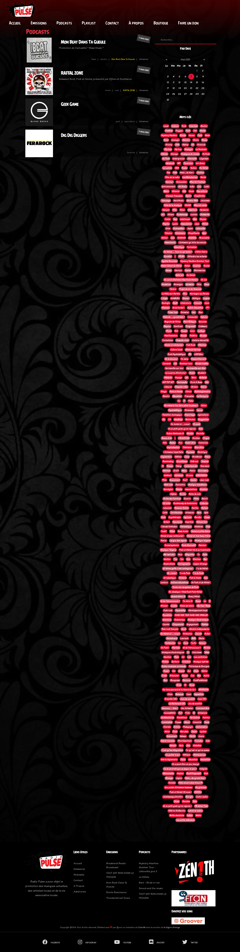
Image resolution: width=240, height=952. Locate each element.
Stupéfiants (193, 233)
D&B (177, 168)
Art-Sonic (200, 163)
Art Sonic (182, 186)
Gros (178, 685)
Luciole (194, 214)
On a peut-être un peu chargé (185, 764)
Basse (172, 442)
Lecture (164, 582)
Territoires (195, 717)
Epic (204, 233)
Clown (207, 517)
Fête (199, 284)
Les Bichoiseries (190, 177)
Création (186, 661)
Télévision (187, 447)
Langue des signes (178, 540)
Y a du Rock (198, 573)
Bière (166, 191)
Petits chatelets (177, 815)
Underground (178, 158)
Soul (166, 140)
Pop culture (202, 191)
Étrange (169, 778)
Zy (117, 927)
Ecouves (202, 321)
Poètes (205, 508)
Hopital (180, 773)
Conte (167, 219)
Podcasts (64, 23)
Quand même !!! (178, 596)
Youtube (198, 741)
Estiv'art (179, 275)
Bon (165, 680)
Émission (185, 312)
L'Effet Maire (201, 252)
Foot (175, 731)
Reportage (190, 415)
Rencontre (180, 484)
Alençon (165, 210)
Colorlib (142, 927)
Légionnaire (166, 456)
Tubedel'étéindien (169, 526)
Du (163, 419)
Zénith (192, 736)
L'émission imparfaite (173, 452)
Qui (189, 671)
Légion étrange (200, 564)
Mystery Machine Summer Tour (194, 261)
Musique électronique (198, 619)
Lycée (175, 224)
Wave (184, 470)
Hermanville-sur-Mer (196, 368)
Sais (205, 554)
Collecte (204, 503)
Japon (190, 228)
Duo (180, 442)
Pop (168, 172)
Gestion (203, 489)
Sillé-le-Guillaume (176, 810)
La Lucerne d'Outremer (175, 373)
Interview (193, 126)
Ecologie (175, 140)
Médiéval (199, 526)
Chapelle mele (182, 340)
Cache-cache (202, 796)
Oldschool (192, 210)
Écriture (175, 661)
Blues (204, 140)
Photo (168, 331)
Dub (195, 130)
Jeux (207, 303)
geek (118, 121)
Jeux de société (187, 699)
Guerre (187, 498)
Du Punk (165, 158)
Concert (197, 303)
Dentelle (200, 433)
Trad (208, 526)
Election (167, 657)
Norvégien (168, 489)
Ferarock (201, 144)
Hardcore (204, 210)
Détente (175, 191)
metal (107, 90)
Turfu (193, 643)
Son (200, 429)
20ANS (188, 205)
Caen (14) (202, 699)
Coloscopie (193, 317)
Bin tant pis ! (169, 554)
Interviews (196, 652)
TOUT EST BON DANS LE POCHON (120, 875)
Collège (201, 331)
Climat (188, 391)
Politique (196, 298)
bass (94, 59)
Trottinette (170, 643)
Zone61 (198, 633)
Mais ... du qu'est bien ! (195, 778)
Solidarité (204, 214)
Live (199, 186)
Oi (188, 652)
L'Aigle (164, 298)
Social (206, 265)
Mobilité (192, 238)
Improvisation (173, 447)
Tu (198, 554)
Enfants (203, 377)
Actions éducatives (179, 582)
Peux (180, 554)
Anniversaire (201, 727)
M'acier (164, 606)
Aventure (167, 619)
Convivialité (167, 722)
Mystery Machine (169, 135)
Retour (202, 643)
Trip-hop (167, 149)
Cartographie (184, 564)
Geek (191, 191)
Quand (181, 671)
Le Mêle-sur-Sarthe (171, 293)
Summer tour (186, 363)
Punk (188, 130)
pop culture (129, 121)
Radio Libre (190, 442)
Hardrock (170, 163)
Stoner (186, 298)
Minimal (166, 470)
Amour (173, 745)
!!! (194, 713)
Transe (170, 466)
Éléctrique (202, 452)
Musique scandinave (197, 484)
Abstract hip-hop (193, 349)
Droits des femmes (171, 498)
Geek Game (69, 104)
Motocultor (181, 182)
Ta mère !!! (187, 601)
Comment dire (202, 708)
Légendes (204, 158)
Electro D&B (192, 200)
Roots (183, 135)
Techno (193, 168)
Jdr (186, 377)
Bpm (199, 512)
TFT (207, 307)
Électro (166, 396)
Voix (164, 442)
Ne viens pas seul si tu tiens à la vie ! (179, 689)
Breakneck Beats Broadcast (116, 865)
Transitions (182, 717)
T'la (175, 559)
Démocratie (168, 773)
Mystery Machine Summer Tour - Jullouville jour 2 (148, 867)
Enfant (167, 522)
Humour (169, 182)
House (191, 135)
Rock (184, 126)
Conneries (203, 442)
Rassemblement (198, 359)
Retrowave (203, 470)
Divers (195, 140)
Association (186, 224)
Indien (189, 815)
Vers (186, 643)
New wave (204, 466)
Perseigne (178, 284)
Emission (190, 284)
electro (103, 59)
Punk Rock (190, 345)
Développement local (197, 610)
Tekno (193, 377)
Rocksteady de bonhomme (185, 503)
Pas (199, 675)
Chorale (167, 727)
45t (184, 191)
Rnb (176, 331)
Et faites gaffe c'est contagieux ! (178, 568)
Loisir (206, 186)
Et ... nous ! (171, 573)
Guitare (182, 578)
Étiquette (189, 554)
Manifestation (170, 335)
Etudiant (202, 373)
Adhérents (80, 891)
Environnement (168, 186)
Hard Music (179, 200)
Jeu (188, 745)
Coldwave (203, 326)
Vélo (174, 210)
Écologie (166, 303)
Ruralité (168, 256)
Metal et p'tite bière (200, 531)
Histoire (186, 140)
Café (165, 512)
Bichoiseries (199, 270)
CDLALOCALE (183, 438)
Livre (192, 331)
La (191, 540)
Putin (187, 713)
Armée (177, 727)
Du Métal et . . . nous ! (170, 633)
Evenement (175, 480)
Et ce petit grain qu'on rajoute (182, 429)
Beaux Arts (167, 438)
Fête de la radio (172, 177)
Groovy (169, 144)
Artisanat (189, 512)
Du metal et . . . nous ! (180, 424)
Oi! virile (166, 503)
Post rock (168, 484)
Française (189, 396)
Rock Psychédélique (176, 354)
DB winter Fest (201, 806)
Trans (198, 601)
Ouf (180, 713)
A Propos (79, 886)
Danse (168, 270)
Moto (167, 731)
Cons (187, 456)
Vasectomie (170, 242)
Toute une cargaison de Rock (185, 587)
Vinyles (203, 219)
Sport (188, 196)
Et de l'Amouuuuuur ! (170, 601)
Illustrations (169, 564)
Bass (207, 135)
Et (185, 685)
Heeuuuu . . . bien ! (170, 708)
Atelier (193, 480)
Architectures (167, 717)
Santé (188, 270)
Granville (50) (171, 699)
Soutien (196, 438)
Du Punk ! (165, 647)
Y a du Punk (185, 573)
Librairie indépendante (199, 629)
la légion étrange (172, 927)
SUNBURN (175, 298)
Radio (184, 168)
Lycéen (203, 731)
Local (166, 126)
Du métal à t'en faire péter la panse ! (181, 405)
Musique (188, 149)
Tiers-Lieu (188, 163)
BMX (194, 638)
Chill (177, 144)
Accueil (15, 23)
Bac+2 (204, 498)
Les (189, 657)
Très (194, 801)
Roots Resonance (116, 892)
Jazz (197, 224)
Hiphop (185, 144)
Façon (185, 675)
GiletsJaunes (199, 755)
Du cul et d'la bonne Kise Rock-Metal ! (181, 279)
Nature (204, 317)
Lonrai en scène (195, 810)
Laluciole (167, 508)
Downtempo (179, 619)
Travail (183, 335)
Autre (206, 675)
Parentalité (204, 238)
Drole (176, 801)
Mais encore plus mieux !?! (190, 782)
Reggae (179, 130)
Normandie (182, 382)
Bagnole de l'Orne (172, 321)
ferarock (131, 152)
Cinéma (200, 172)
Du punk (196, 424)
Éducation (177, 396)
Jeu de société (195, 703)
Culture (175, 126)
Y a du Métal (202, 568)
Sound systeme (172, 545)
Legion (206, 298)
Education (192, 759)
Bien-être (199, 447)
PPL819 (181, 256)
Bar (205, 559)
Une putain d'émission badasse (178, 787)
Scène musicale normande (174, 666)
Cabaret (168, 387)
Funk (200, 135)
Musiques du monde (190, 154)
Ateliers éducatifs (200, 340)
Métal (205, 224)
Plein (176, 657)
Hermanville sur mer (174, 368)
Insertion (189, 522)
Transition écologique (172, 415)
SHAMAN (181, 238)
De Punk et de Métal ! (200, 582)
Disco (182, 210)
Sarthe (195, 508)
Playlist (89, 23)
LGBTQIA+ (198, 354)
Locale (174, 606)
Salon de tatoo (187, 606)
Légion (179, 778)
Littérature (186, 303)
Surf (185, 480)
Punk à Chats (195, 578)
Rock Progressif (194, 773)
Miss (207, 652)
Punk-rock (168, 610)
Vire (185, 293)
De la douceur (171, 359)
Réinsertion (202, 522)
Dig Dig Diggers (74, 135)
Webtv (198, 815)
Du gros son (201, 787)
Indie (192, 186)
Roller (207, 633)
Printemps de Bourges (199, 666)
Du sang (184, 359)
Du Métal (204, 168)
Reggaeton (203, 419)
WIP (178, 163)
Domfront (178, 326)
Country (196, 265)
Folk (175, 172)
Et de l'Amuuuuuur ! (192, 647)
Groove (189, 475)
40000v (197, 792)
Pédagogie (188, 727)
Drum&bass (182, 461)
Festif (163, 531)
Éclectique (179, 247)
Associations (191, 489)
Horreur (178, 270)
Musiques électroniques (173, 652)
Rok (188, 559)
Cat (172, 238)
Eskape (183, 736)
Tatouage (165, 200)
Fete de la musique (173, 205)
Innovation (205, 759)
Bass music (183, 531)
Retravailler (178, 228)
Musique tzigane (202, 540)
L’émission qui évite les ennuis (192, 242)
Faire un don (188, 23)
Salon (194, 731)
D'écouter (174, 675)
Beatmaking (168, 461)
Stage (163, 391)
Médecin (168, 377)
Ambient (167, 475)
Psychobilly (180, 610)
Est (173, 671)
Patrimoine (190, 419)
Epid (206, 512)
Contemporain (190, 466)
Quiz (181, 745)
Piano (207, 456)
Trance (163, 540)
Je (205, 601)
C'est (164, 675)
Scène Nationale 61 (175, 433)
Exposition (198, 694)
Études (203, 335)
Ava (205, 578)
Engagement (192, 624)
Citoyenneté (178, 624)
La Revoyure (202, 396)
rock (117, 90)
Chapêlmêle (199, 196)
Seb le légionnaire (169, 759)
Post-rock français (170, 629)
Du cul (203, 279)
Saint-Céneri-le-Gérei (171, 265)
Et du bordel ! (178, 307)
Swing (178, 466)
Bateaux (179, 694)
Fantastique (185, 526)
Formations (167, 340)
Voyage (178, 377)
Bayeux (167, 326)
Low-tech (184, 638)
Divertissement (185, 741)
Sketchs (186, 801)
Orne (168, 228)
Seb (206, 773)
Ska (194, 219)
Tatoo (203, 405)
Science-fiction (181, 508)
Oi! (193, 144)
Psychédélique (174, 410)
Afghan (173, 494)
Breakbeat (197, 456)
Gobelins (197, 745)
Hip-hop (178, 149)
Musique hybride (201, 661)
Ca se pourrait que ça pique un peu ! (180, 769)
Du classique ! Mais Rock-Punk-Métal (185, 592)
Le (179, 643)
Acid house (185, 219)
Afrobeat (179, 475)
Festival (168, 130)
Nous (192, 685)
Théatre (168, 233)
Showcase (189, 410)
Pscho (192, 470)
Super (166, 671)
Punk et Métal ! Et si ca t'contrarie (194, 550)
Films (196, 498)
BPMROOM (203, 689)
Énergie (189, 796)
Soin (163, 517)
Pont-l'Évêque (190, 321)
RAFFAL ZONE (72, 73)
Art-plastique (170, 578)
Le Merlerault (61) (177, 703)
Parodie (198, 517)
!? (184, 401)
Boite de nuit (194, 494)
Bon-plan (184, 731)
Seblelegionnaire (202, 391)
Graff (175, 470)
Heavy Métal (194, 596)
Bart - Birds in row (149, 882)
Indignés (203, 769)
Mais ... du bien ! (187, 172)
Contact (112, 23)
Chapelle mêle (181, 387)
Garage (174, 154)
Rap (175, 219)
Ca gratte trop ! (173, 755)
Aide (208, 741)
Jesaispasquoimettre (172, 796)
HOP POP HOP (168, 382)
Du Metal (191, 275)
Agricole (187, 517)
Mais (196, 671)
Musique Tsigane (168, 550)
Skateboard (171, 638)
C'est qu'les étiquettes (172, 750)
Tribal (172, 531)
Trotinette (187, 633)
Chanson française (174, 196)
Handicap (178, 419)
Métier (165, 238)
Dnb (206, 382)
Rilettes (196, 559)
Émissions (39, 23)
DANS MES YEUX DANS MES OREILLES (191, 615)
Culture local (176, 349)
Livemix (166, 624)
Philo (164, 480)
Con (192, 675)
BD (190, 354)
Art (163, 214)
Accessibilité (169, 713)
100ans (171, 214)
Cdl (175, 363)
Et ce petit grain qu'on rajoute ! (177, 806)
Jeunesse (205, 200)
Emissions (202, 713)
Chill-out (194, 461)
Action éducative (195, 307)
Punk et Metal (176, 391)
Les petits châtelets (185, 820)
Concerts (197, 722)
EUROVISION (201, 475)
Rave (206, 284)
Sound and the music (151, 888)
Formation (191, 247)
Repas (178, 722)
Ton (181, 559)
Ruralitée (167, 615)
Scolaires (166, 284)
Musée (190, 433)
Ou (179, 401)
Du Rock (206, 154)
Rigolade (190, 452)
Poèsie (179, 489)
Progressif (190, 326)
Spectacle (177, 522)
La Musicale (201, 149)
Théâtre (193, 335)
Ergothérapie (174, 517)
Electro (204, 126)
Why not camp (200, 205)
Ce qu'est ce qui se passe (197, 750)
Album (187, 722)
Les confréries (200, 657)
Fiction (165, 661)
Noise (187, 265)
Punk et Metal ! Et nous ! (180, 792)
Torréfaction (176, 512)
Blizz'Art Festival (197, 182)
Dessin (184, 331)
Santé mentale (167, 741)
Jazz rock (204, 480)
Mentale (176, 647)
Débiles (178, 456)
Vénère (173, 289)
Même (204, 671)
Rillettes (202, 345)
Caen (188, 694)
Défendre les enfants (197, 256)
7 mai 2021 (143, 38)
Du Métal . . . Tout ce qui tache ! (178, 252)
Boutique (161, 23)
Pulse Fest (173, 312)
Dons (206, 722)
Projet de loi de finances (190, 289)
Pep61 (175, 303)
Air (183, 657)
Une (193, 312)
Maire (203, 387)
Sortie (183, 494)
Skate (201, 638)
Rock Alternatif (189, 545)
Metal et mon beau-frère (198, 536)
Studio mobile (202, 363)
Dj (163, 466)
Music (192, 373)
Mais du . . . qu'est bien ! (173, 317)
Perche (207, 647)
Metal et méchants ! (174, 345)
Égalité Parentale (169, 261)
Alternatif (192, 158)
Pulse (190, 401)
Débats (164, 154)
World (203, 177)
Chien (170, 694)
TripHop (205, 624)
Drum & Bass (196, 382)
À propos (136, 23)
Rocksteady (182, 214)
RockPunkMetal (200, 680)
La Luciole (167, 168)
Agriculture (203, 415)
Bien (200, 312)
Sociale (171, 782)
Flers (183, 759)
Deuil (183, 629)
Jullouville (200, 228)
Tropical (204, 461)
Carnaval (166, 363)
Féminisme (180, 233)
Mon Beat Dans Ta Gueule (83, 42)
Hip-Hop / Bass (203, 606)
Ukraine (194, 387)
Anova (199, 410)
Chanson (165, 307)
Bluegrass (175, 680)
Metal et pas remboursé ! (172, 536)
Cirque (206, 438)
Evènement (172, 736)
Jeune (201, 736)
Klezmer (202, 545)
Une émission (187, 708)
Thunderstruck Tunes (118, 898)
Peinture (186, 680)
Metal (202, 130)
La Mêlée (144, 877)
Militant (186, 755)
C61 (169, 419)
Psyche (166, 224)
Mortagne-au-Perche (199, 293)
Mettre (167, 559)
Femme (206, 717)
